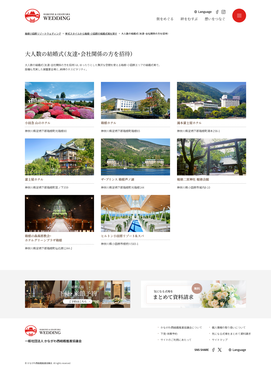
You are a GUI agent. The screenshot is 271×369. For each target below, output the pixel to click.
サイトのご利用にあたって (176, 340)
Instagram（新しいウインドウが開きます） (223, 12)
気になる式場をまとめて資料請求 (231, 333)
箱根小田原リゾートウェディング (47, 16)
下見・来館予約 (169, 333)
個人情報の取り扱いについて (229, 327)
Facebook (213, 350)
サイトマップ (219, 340)
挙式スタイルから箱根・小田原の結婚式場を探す (91, 33)
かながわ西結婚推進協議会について (181, 327)
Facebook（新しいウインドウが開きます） (217, 12)
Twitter (220, 350)
